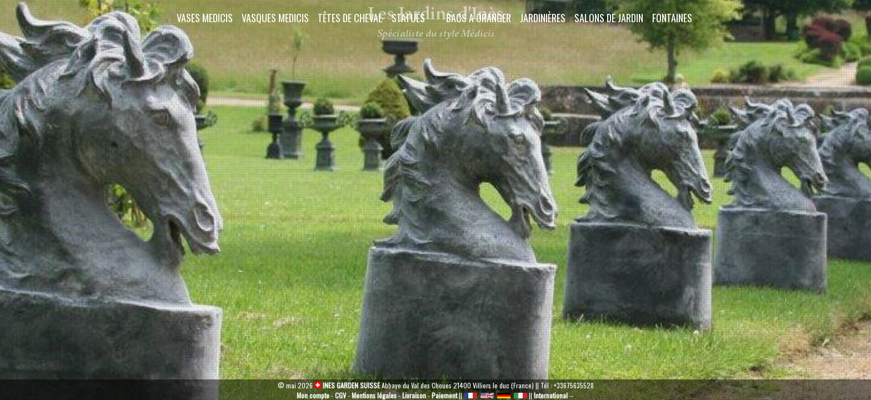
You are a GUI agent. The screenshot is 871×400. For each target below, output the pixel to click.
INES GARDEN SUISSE (347, 385)
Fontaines (672, 18)
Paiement (444, 395)
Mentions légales (374, 395)
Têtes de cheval (350, 18)
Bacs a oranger (478, 18)
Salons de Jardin (608, 18)
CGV (340, 395)
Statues (408, 18)
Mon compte (313, 395)
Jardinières (542, 18)
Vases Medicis (205, 18)
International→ (554, 395)
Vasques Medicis (275, 18)
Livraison (414, 395)
